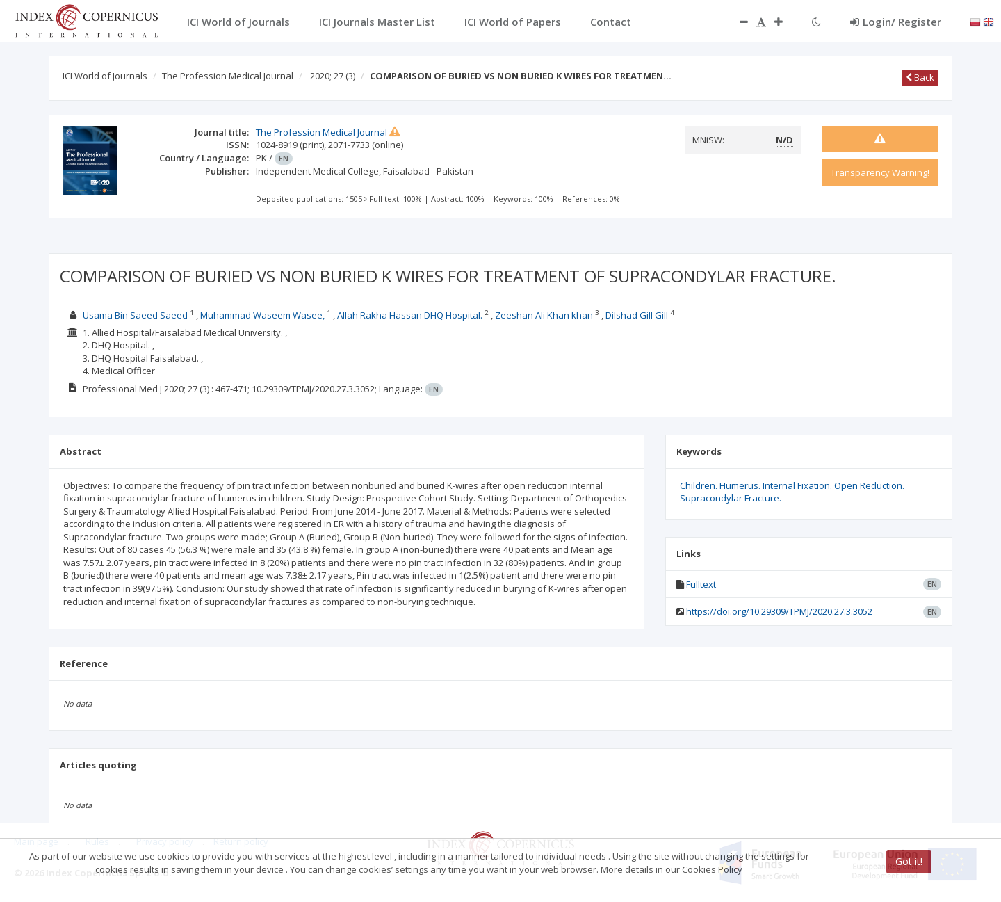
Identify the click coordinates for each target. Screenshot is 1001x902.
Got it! (908, 861)
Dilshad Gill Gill (636, 315)
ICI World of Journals (105, 76)
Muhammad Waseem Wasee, (262, 315)
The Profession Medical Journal (227, 76)
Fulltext (701, 584)
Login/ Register (895, 22)
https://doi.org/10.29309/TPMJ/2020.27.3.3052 (779, 611)
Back (920, 77)
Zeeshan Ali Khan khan (544, 315)
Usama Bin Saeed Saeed (135, 315)
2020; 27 (332, 76)
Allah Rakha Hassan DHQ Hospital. (409, 315)
